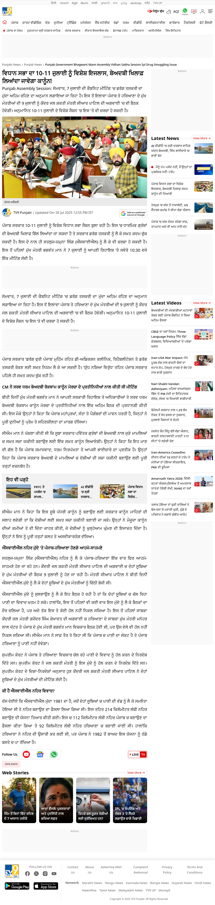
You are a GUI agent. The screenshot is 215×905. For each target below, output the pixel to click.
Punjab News (33, 64)
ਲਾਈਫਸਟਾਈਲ (155, 22)
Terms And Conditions (194, 869)
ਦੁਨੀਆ (58, 22)
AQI (176, 11)
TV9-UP (157, 3)
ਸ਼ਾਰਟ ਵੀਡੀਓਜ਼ (31, 22)
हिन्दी (54, 3)
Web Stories (15, 772)
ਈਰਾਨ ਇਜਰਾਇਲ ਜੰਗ (97, 31)
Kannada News (137, 883)
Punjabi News (11, 64)
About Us (89, 869)
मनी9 (147, 3)
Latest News (165, 138)
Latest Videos (166, 303)
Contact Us (72, 869)
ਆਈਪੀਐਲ (154, 31)
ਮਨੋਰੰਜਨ (85, 22)
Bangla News (159, 883)
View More (136, 773)
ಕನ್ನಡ (74, 3)
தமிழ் (124, 3)
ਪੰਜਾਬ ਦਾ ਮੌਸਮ (15, 31)
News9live (89, 890)
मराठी (94, 3)
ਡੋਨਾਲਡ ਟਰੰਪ (120, 31)
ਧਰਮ (126, 22)
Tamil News (107, 890)
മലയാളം (135, 3)
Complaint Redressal (140, 869)
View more (202, 138)
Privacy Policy (167, 869)
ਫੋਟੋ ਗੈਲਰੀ (206, 22)
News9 (64, 3)
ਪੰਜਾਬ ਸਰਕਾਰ (72, 31)
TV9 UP (151, 890)
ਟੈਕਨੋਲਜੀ (189, 22)
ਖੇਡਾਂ (116, 22)
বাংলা (115, 3)
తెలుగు (84, 3)
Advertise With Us (111, 869)
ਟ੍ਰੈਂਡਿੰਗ (71, 22)
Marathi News (92, 883)
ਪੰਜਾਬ (14, 22)
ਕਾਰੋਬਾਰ (174, 22)
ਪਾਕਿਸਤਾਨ (138, 31)
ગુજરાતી (105, 3)
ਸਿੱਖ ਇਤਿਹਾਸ (173, 31)
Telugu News (114, 883)
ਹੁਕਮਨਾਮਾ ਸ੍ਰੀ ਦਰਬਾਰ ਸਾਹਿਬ (43, 31)
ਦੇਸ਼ (47, 22)
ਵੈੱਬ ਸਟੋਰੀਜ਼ (102, 22)
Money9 (164, 890)
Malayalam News (130, 890)
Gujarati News (182, 883)
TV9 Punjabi (22, 212)
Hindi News (203, 883)
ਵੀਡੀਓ (137, 22)
